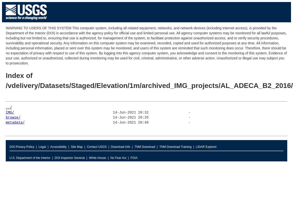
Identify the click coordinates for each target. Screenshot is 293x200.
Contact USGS (97, 147)
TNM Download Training (175, 147)
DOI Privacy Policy (22, 147)
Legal (42, 147)
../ (9, 107)
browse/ (13, 117)
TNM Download (144, 147)
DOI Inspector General (70, 158)
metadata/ (15, 122)
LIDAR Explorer (206, 147)
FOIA (134, 158)
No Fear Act (118, 158)
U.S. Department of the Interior (30, 158)
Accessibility (58, 147)
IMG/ (10, 112)
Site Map (76, 147)
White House (97, 158)
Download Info (120, 147)
